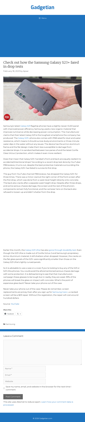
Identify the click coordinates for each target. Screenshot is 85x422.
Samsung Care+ (60, 292)
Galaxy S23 (25, 126)
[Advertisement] (42, 38)
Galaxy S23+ (23, 138)
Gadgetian (42, 7)
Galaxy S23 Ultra (32, 250)
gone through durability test (62, 250)
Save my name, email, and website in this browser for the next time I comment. (38, 388)
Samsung (10, 324)
